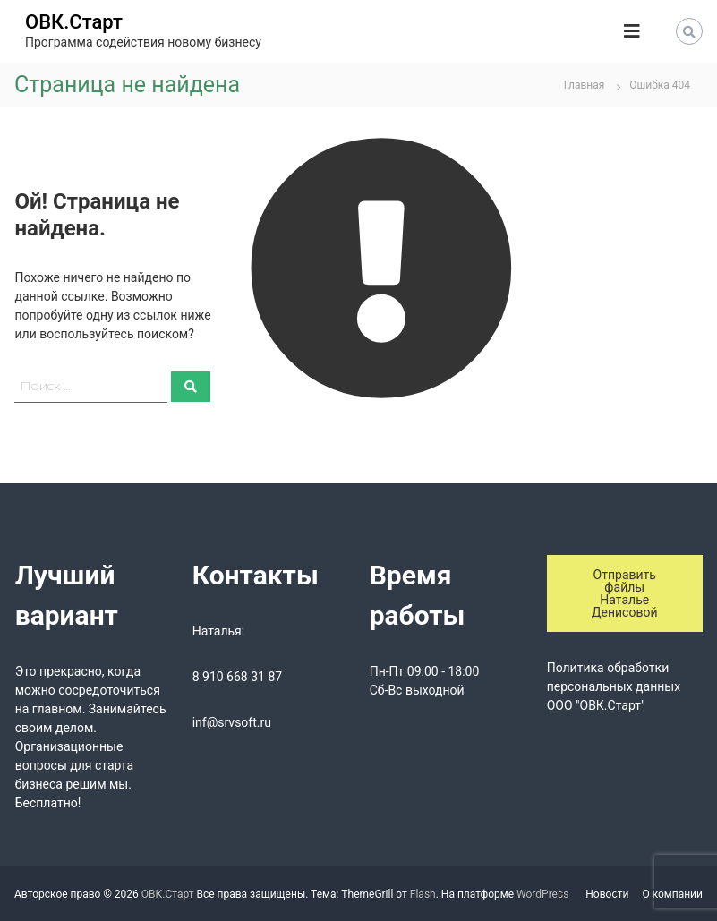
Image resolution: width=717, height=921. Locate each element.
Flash (423, 894)
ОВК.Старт (74, 22)
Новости (606, 894)
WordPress (542, 894)
